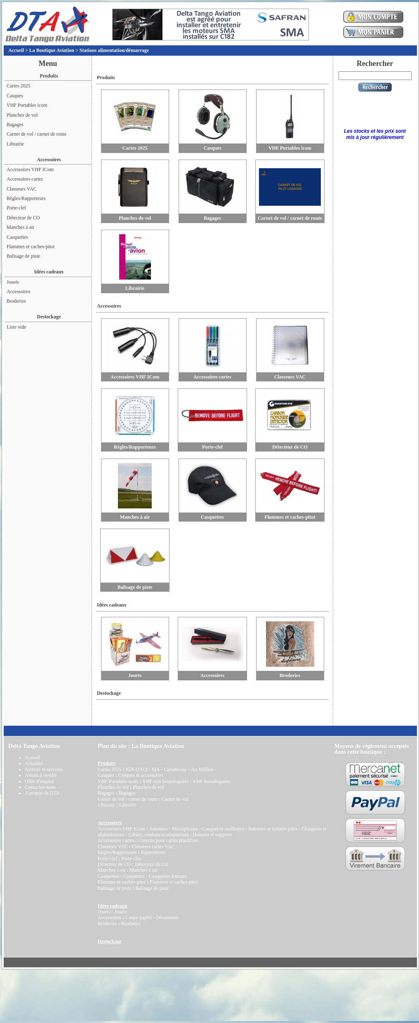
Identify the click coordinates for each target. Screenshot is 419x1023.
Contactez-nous (40, 787)
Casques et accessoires (140, 775)
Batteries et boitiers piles (272, 829)
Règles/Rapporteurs (26, 198)
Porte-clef (16, 208)
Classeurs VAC (22, 189)
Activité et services (44, 769)
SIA (156, 769)
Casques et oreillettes (223, 829)
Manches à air (20, 227)
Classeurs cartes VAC (153, 846)
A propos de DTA (42, 793)
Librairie (15, 144)
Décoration (167, 917)
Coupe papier (138, 917)
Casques (15, 96)
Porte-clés (131, 858)
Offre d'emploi (39, 781)
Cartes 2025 (19, 86)
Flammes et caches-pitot (31, 246)
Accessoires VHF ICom (30, 169)
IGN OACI (136, 769)
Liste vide (16, 327)
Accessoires (18, 291)
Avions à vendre (41, 775)
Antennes (158, 829)
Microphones (185, 829)
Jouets (13, 282)
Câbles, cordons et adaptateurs (158, 834)
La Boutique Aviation (51, 50)
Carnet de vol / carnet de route (36, 134)
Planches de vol (22, 115)
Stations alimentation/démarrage (114, 50)
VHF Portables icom (27, 105)
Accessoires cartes (25, 179)
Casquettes (17, 237)
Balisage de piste (23, 256)
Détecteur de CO (23, 218)
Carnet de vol (175, 799)
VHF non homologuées (165, 781)
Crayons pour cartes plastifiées (168, 840)
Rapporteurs (153, 852)
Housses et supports (212, 834)
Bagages (15, 124)
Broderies (16, 301)
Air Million (202, 769)
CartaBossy (175, 769)
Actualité (34, 763)
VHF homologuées (211, 781)
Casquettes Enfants (168, 876)
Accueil (16, 50)
